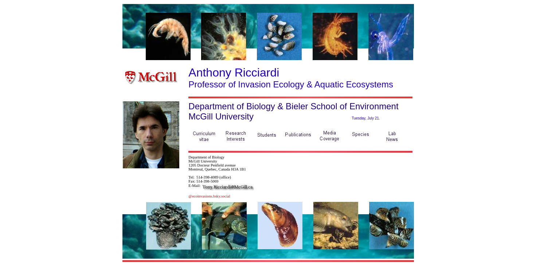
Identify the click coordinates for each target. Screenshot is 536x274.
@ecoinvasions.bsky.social (209, 196)
